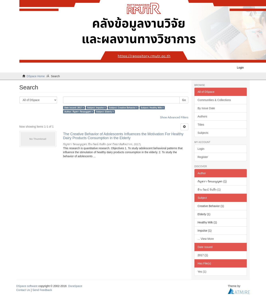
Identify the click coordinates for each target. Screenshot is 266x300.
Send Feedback (42, 290)
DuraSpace (75, 286)
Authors (202, 116)
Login (201, 148)
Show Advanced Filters (174, 117)
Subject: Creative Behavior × (123, 107)
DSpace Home (36, 76)
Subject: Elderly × (105, 111)
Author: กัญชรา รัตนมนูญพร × (78, 111)
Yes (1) (202, 271)
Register (203, 157)
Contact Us (23, 290)
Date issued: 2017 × (74, 107)
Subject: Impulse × (96, 107)
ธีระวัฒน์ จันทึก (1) (209, 189)
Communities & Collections (214, 100)
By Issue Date (206, 108)
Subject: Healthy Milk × (152, 107)
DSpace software (27, 286)
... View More (206, 238)
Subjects (203, 132)
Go (184, 100)
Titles (201, 124)
